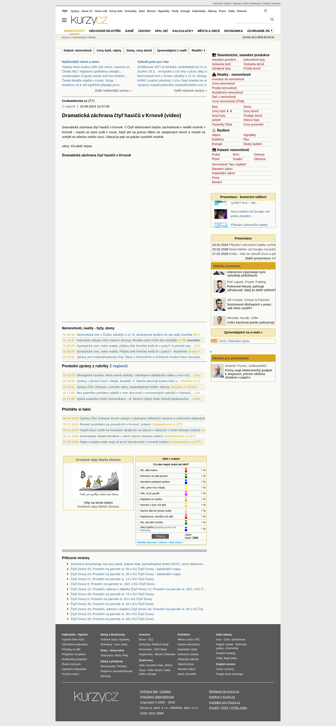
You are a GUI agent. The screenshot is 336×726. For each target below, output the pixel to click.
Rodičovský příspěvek (74, 659)
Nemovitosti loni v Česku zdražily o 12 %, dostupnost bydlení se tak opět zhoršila (134, 334)
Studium (276, 3)
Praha (216, 154)
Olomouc (260, 159)
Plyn (246, 139)
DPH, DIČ (161, 31)
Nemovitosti (80, 37)
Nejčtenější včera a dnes (80, 62)
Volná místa (117, 650)
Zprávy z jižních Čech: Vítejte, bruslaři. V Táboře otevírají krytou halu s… (128, 381)
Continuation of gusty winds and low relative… (95, 76)
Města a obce (209, 31)
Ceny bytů (218, 111)
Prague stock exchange (229, 674)
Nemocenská (108, 666)
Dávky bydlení (252, 144)
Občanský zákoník (188, 659)
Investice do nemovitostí (228, 79)
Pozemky (218, 124)
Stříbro (168, 665)
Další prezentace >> (260, 258)
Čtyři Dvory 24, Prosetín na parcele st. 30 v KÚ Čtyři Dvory (112, 614)
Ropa (142, 670)
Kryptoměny (146, 654)
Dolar (124, 644)
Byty (215, 106)
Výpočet (83, 634)
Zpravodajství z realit (172, 50)
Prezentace (243, 238)
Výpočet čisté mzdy (73, 639)
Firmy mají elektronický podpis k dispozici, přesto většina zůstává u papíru (248, 373)
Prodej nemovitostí (224, 88)
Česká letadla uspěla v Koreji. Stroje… (89, 80)
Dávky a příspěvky (111, 661)
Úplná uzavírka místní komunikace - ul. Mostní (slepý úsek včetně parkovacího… (134, 399)
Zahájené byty (221, 68)
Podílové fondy (160, 644)
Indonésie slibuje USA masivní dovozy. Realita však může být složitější (127, 340)
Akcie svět (101, 11)
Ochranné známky (262, 31)
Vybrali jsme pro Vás (153, 62)
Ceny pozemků (253, 124)
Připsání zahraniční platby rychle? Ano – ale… (262, 245)
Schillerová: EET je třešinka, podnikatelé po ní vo (172, 67)
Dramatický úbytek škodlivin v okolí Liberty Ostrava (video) (121, 436)
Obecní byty (251, 120)
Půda (228, 124)
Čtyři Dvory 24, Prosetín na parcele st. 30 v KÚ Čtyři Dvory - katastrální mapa (125, 574)
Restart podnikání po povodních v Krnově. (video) (115, 424)
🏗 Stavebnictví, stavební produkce (241, 55)
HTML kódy (239, 707)
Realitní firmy (201, 50)
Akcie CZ (86, 11)
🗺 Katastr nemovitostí (230, 150)
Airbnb (216, 120)
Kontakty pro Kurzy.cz (224, 702)
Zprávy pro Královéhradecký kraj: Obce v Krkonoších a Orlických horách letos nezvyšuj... (140, 357)
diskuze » (164, 542)
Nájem (216, 135)
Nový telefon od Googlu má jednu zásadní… (260, 249)
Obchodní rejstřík (222, 3)
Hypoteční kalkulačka (74, 669)
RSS (222, 341)
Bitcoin (151, 11)
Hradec (238, 159)
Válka (231, 11)
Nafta (167, 670)
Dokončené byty (254, 59)
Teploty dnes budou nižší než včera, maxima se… (97, 67)
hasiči (80, 132)
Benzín (159, 670)
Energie (217, 144)
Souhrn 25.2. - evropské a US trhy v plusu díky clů (173, 71)
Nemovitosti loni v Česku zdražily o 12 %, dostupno (173, 76)
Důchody (105, 676)
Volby (219, 658)
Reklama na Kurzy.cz (224, 691)
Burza (142, 639)
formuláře (190, 674)
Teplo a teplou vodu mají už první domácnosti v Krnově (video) (124, 442)
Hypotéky (249, 135)
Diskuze (242, 11)
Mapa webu (230, 658)
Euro (117, 644)
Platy (125, 655)
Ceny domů (251, 111)
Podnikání (184, 634)
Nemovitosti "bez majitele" (229, 164)
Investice (194, 340)
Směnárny (106, 644)
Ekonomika (233, 31)
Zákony (212, 11)
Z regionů (68, 106)
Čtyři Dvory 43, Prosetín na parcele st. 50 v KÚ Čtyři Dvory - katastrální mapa (125, 569)
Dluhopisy (144, 644)
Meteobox (256, 3)
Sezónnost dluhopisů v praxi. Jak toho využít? (249, 315)
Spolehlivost (238, 639)
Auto (219, 639)
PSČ (197, 639)
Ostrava (259, 154)
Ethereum (169, 654)
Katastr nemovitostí (78, 50)
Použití (214, 707)
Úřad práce (106, 655)
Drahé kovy (146, 660)
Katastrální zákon (223, 173)
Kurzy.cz (66, 37)
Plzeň (215, 159)
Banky (104, 634)
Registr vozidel (224, 644)
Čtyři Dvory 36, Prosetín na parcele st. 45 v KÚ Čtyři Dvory (112, 604)
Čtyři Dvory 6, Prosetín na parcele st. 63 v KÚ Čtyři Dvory (111, 599)
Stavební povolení (224, 59)
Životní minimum (71, 664)
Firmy (215, 177)
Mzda (118, 655)
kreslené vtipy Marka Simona (97, 502)
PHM (150, 670)
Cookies (165, 691)
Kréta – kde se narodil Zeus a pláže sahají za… (263, 254)
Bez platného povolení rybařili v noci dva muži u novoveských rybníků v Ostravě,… (135, 393)
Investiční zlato (154, 665)
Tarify (175, 11)
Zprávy (75, 11)
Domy (247, 106)
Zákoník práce (186, 664)
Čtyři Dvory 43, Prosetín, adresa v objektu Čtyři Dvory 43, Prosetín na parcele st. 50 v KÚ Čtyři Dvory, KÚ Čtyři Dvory (138, 609)
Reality (92, 37)
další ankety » (177, 542)
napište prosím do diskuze (158, 529)
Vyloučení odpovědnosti (157, 697)
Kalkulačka (199, 11)
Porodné (122, 666)
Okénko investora (226, 266)
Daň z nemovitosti (224, 96)
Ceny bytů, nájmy (109, 50)
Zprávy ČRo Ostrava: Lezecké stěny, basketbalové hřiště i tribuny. (123, 387)
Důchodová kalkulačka (75, 644)
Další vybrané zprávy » (190, 90)
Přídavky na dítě (71, 649)
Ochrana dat (149, 691)
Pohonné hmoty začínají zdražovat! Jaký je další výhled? (251, 297)
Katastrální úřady (187, 649)
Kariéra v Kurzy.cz (222, 697)
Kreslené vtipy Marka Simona (98, 459)
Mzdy (164, 649)
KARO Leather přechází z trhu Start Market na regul (174, 80)
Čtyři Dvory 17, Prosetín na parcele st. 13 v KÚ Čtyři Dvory (112, 579)
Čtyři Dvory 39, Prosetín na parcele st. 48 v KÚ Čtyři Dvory (112, 619)
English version (225, 664)
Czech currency (225, 669)
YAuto (246, 3)
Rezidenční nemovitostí (227, 92)
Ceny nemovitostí (223, 83)
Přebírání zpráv (239, 341)
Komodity (130, 11)
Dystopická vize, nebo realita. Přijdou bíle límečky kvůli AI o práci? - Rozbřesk (132, 351)
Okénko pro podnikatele (230, 358)
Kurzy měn (116, 11)
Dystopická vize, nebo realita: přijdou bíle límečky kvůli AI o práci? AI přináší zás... (135, 346)
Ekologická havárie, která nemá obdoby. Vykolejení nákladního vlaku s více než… (135, 375)
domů (183, 132)
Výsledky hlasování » (147, 542)
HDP (156, 649)
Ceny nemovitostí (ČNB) (228, 101)
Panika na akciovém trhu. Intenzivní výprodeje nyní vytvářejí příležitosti (246, 281)
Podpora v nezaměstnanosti (116, 671)
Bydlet (266, 3)
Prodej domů (251, 68)
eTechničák (231, 648)
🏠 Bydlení (221, 130)
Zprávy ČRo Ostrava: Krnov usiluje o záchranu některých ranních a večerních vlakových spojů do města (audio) (159, 418)
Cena (227, 639)
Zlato (142, 11)
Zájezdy (237, 3)
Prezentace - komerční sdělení (243, 197)
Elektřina (218, 139)
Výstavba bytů (221, 64)
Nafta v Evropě (147, 674)
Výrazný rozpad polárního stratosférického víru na (172, 85)
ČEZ (150, 639)
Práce (222, 11)
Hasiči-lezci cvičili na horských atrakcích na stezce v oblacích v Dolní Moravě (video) (140, 430)
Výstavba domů (253, 64)
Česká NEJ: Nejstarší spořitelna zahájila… (92, 71)
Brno (236, 154)
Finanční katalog (225, 653)
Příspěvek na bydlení (74, 654)
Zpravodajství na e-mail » (243, 332)
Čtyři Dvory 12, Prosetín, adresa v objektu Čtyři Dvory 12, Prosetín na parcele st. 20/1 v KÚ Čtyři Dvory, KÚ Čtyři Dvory (138, 589)
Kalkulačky (182, 31)
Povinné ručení (70, 674)
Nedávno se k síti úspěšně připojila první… (92, 85)
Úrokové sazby (108, 639)
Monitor (217, 182)
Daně (129, 31)
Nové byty (218, 115)
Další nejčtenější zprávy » (113, 90)
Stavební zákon (222, 169)
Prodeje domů (252, 115)
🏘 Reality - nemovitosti (231, 74)
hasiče (156, 127)
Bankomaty (118, 634)
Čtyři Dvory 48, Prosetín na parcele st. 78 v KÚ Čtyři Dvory (112, 594)
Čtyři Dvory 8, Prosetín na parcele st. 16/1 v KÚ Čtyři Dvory (112, 584)
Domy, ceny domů (139, 50)
